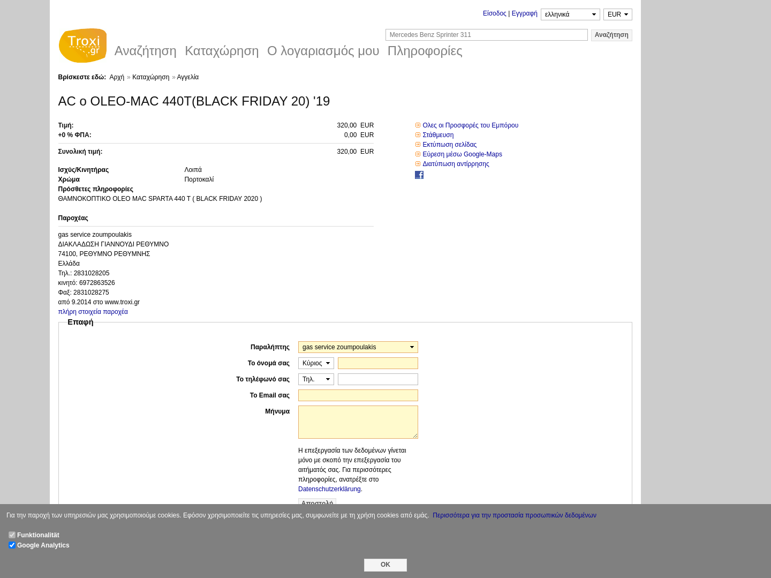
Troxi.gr (82, 47)
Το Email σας (270, 395)
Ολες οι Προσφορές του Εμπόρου (470, 125)
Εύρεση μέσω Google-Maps (462, 154)
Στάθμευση (437, 135)
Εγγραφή (525, 13)
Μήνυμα (277, 411)
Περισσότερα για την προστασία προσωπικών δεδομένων (514, 515)
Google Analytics (43, 545)
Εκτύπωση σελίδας (449, 144)
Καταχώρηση (150, 77)
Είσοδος (495, 13)
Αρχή (116, 77)
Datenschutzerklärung (329, 489)
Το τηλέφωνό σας (263, 379)
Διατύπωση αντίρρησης (455, 164)
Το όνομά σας (269, 363)
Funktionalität (38, 535)
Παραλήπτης (270, 347)
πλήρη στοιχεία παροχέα (93, 312)
